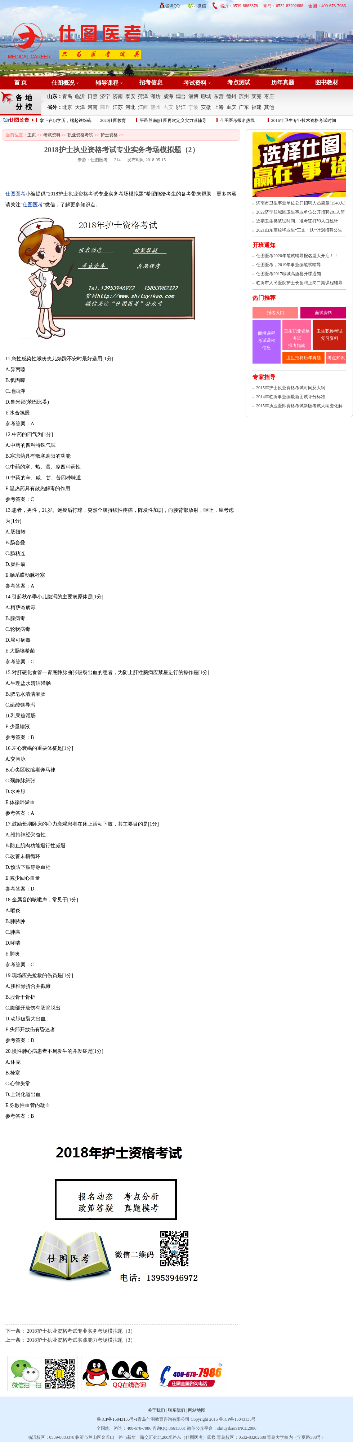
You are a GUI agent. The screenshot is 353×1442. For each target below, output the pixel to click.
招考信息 (150, 82)
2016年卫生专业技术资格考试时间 (303, 120)
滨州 (244, 96)
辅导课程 (107, 83)
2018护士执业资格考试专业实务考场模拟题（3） (81, 1331)
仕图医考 (99, 159)
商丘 (105, 107)
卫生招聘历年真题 (303, 357)
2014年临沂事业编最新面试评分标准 (290, 396)
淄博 (193, 96)
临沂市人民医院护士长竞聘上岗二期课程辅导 (299, 282)
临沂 (80, 96)
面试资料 (323, 312)
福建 (256, 107)
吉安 (168, 107)
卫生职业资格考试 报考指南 (297, 338)
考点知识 (336, 357)
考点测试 (238, 82)
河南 (93, 107)
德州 (231, 96)
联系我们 (176, 1410)
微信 (196, 4)
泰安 (130, 96)
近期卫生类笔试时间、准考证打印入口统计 (297, 221)
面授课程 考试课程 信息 (266, 340)
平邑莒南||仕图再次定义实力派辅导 (173, 120)
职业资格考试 (80, 134)
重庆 (231, 107)
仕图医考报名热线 (237, 120)
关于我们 (156, 1410)
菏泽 (143, 96)
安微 (206, 107)
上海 (219, 107)
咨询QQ (172, 5)
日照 (93, 96)
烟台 (181, 96)
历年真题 (282, 82)
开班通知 (264, 245)
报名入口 (275, 312)
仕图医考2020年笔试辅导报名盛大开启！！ (297, 255)
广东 (244, 107)
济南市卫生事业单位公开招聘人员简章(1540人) (300, 203)
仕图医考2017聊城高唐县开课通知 (288, 273)
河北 (130, 107)
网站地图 (196, 1410)
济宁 (105, 96)
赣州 (156, 107)
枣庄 (269, 96)
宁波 (193, 107)
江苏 (118, 107)
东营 (219, 96)
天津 (80, 107)
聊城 (206, 96)
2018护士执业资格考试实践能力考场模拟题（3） (81, 1340)
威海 (168, 96)
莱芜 (256, 96)
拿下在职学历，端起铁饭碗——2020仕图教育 (83, 120)
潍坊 (156, 96)
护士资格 (109, 134)
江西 (143, 107)
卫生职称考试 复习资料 (330, 335)
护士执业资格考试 (78, 194)
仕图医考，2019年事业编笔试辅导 (288, 264)
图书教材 (326, 82)
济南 (118, 96)
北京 (67, 107)
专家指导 (264, 377)
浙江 (181, 107)
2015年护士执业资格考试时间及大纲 (290, 387)
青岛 (67, 96)
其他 (269, 107)
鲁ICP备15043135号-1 (117, 1419)
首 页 (20, 82)
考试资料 (194, 83)
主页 (31, 134)
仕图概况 (63, 83)
